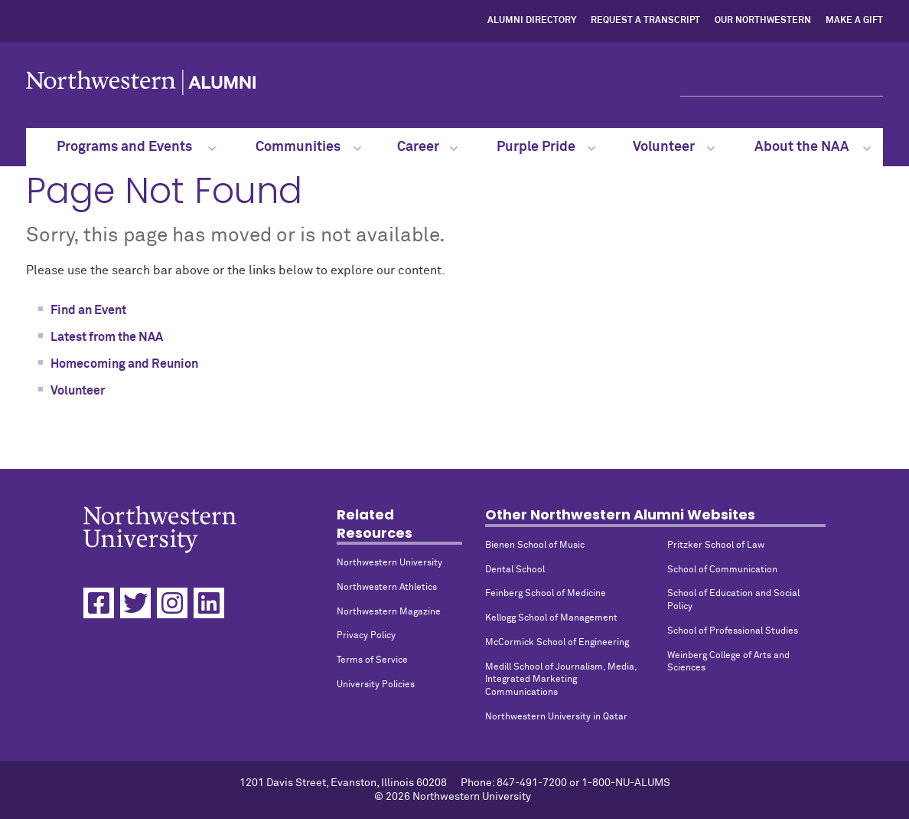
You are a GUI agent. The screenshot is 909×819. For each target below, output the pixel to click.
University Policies (376, 685)
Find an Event (88, 310)
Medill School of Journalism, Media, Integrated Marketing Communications (561, 680)
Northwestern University (389, 563)
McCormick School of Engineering (557, 642)
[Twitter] (135, 603)
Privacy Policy (366, 635)
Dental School (515, 570)
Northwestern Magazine (389, 612)
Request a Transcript (645, 20)
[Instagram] (172, 603)
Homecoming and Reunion (124, 364)
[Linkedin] (209, 603)
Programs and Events (137, 147)
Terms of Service (372, 660)
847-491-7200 (532, 783)
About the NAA (812, 147)
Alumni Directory (531, 20)
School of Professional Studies (732, 631)
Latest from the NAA (106, 337)
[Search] (781, 83)
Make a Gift (854, 20)
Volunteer (673, 147)
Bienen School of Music (535, 545)
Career (427, 147)
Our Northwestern (763, 20)
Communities (308, 147)
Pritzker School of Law (715, 545)
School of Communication (722, 570)
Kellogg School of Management (551, 618)
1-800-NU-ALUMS (626, 783)
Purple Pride (546, 147)
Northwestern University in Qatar (556, 717)
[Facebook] (98, 603)
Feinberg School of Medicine (545, 593)
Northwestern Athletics (387, 587)
